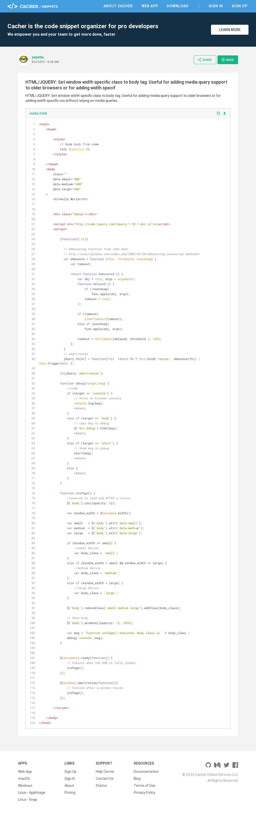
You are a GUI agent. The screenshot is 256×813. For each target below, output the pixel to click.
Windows (25, 785)
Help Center (105, 771)
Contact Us (105, 778)
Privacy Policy (144, 792)
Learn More (229, 29)
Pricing (69, 792)
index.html (38, 113)
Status (101, 785)
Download (177, 6)
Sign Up (239, 6)
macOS (24, 778)
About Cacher (118, 6)
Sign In (216, 6)
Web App (150, 6)
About (69, 785)
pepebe (38, 57)
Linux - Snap (27, 799)
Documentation (146, 771)
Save (227, 60)
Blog (137, 778)
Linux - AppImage (31, 792)
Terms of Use (144, 785)
